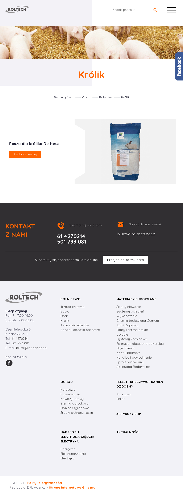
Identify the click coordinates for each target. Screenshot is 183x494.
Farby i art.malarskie (132, 330)
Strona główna (64, 97)
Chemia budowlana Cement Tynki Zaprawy (137, 323)
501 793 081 (21, 343)
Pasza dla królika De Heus (34, 143)
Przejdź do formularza (125, 260)
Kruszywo (123, 394)
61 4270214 (20, 339)
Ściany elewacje (128, 307)
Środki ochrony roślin (77, 413)
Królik (125, 97)
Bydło (65, 311)
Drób (64, 316)
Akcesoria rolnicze (75, 325)
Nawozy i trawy (72, 399)
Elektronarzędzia (73, 454)
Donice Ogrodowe (75, 408)
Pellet (120, 399)
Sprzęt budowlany (130, 362)
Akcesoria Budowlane (133, 367)
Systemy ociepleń (130, 311)
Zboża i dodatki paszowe (80, 330)
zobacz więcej (25, 154)
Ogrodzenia (125, 348)
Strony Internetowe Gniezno (72, 487)
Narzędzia (68, 390)
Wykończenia (126, 316)
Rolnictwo (106, 97)
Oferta (86, 97)
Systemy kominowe (131, 339)
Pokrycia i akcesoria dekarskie (140, 344)
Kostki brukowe (128, 353)
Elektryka (68, 458)
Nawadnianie (70, 394)
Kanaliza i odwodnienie (134, 357)
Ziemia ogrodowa (75, 403)
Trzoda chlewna (73, 307)
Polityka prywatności (44, 483)
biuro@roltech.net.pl (137, 233)
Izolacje (122, 334)
